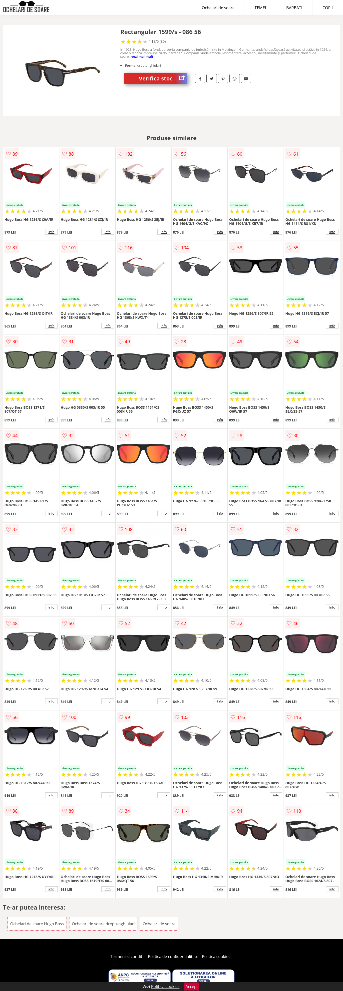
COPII (328, 7)
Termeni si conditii (127, 956)
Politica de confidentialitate (173, 956)
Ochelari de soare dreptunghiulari (103, 924)
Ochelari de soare (218, 7)
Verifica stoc (163, 78)
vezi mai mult (142, 56)
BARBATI (294, 7)
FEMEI (260, 7)
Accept (192, 986)
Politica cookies (216, 956)
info (51, 232)
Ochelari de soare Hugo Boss (37, 924)
